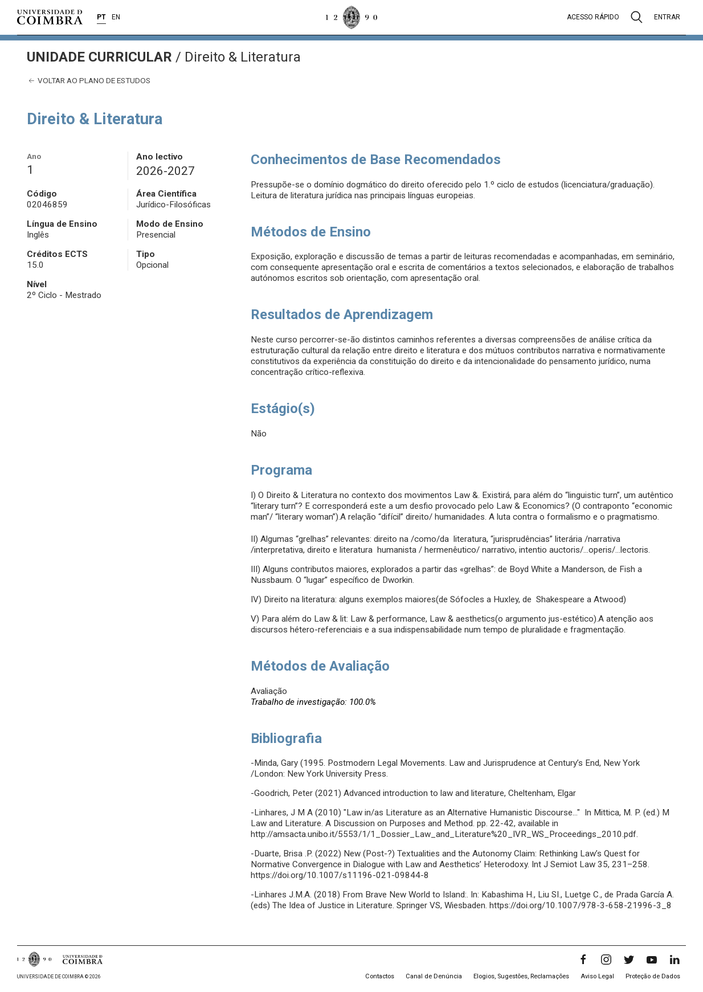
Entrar (667, 17)
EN (116, 17)
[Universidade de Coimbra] (50, 17)
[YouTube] (651, 959)
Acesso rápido (593, 17)
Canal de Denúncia (434, 976)
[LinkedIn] (674, 959)
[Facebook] (583, 959)
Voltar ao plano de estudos (88, 80)
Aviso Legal (597, 976)
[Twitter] (629, 959)
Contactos (379, 976)
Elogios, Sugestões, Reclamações (521, 976)
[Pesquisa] (637, 17)
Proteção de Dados (653, 976)
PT (101, 17)
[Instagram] (606, 959)
